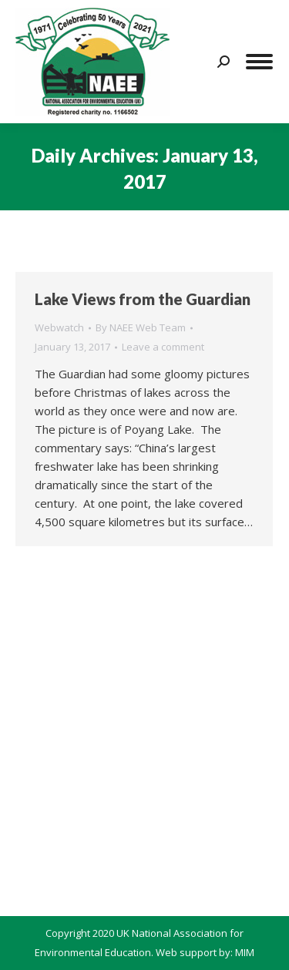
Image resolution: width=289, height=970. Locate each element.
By (141, 327)
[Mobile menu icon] (259, 61)
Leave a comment (163, 347)
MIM (244, 952)
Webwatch (59, 327)
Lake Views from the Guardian (142, 299)
